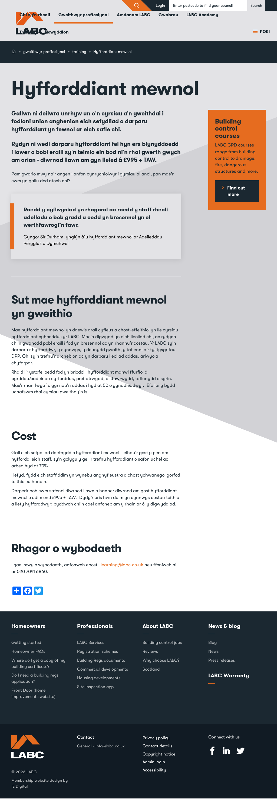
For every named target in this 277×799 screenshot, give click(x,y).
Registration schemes (97, 652)
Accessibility (154, 770)
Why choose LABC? (161, 660)
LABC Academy (202, 15)
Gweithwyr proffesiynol (83, 15)
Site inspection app (95, 687)
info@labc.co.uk (110, 746)
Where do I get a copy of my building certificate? (38, 664)
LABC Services (90, 643)
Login (160, 5)
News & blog (224, 626)
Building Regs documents (101, 660)
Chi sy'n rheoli (34, 15)
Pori (264, 32)
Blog (212, 643)
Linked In (226, 751)
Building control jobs (162, 643)
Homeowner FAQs (28, 652)
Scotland (151, 669)
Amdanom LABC (133, 15)
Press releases (221, 660)
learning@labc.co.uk (122, 565)
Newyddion (57, 32)
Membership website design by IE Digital (39, 783)
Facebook (212, 751)
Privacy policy (156, 738)
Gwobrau (168, 15)
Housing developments (98, 678)
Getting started (26, 643)
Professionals (95, 626)
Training (28, 32)
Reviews (150, 652)
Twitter (240, 751)
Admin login (154, 762)
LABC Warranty (228, 676)
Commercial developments (102, 669)
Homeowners (28, 626)
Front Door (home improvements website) (33, 694)
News (213, 652)
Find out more (236, 191)
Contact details (157, 746)
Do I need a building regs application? (34, 678)
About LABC (158, 626)
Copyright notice (159, 754)
